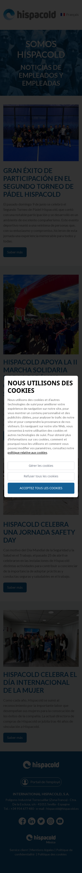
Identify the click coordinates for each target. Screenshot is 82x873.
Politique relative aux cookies (27, 452)
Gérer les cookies (41, 466)
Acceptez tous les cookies (41, 488)
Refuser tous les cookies (41, 476)
